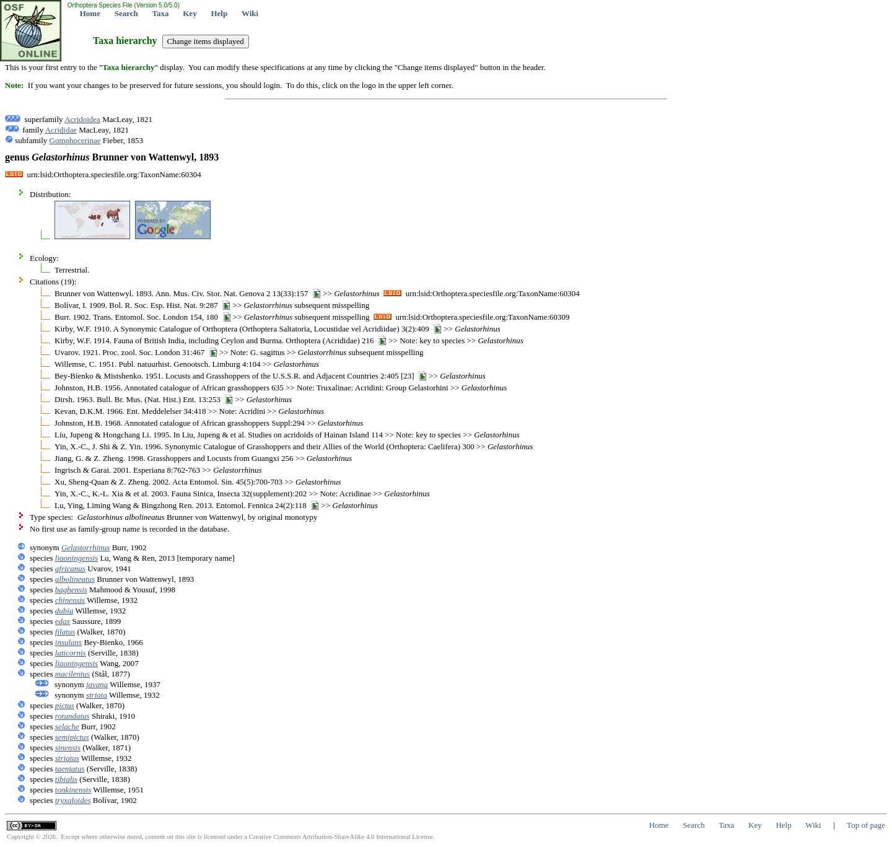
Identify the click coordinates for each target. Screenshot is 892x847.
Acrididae (61, 129)
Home (90, 13)
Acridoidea (82, 119)
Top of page (866, 825)
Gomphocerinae (75, 140)
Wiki (250, 13)
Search (126, 13)
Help (219, 13)
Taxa (160, 13)
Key (189, 13)
